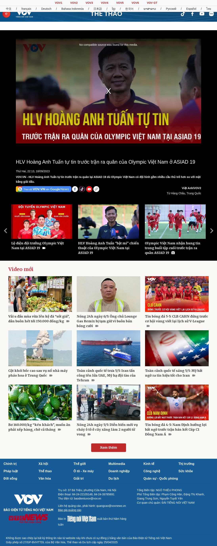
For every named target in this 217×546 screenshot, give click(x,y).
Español (191, 8)
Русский (171, 8)
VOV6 (135, 2)
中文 (8, 8)
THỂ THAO (106, 13)
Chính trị (10, 463)
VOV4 (104, 2)
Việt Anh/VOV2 (191, 188)
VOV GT (152, 2)
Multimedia (117, 463)
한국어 (129, 8)
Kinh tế (148, 463)
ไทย (208, 8)
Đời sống (10, 478)
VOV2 (73, 2)
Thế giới (80, 463)
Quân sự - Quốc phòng (160, 478)
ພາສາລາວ (150, 8)
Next (212, 231)
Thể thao (45, 471)
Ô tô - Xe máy (84, 471)
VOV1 (58, 2)
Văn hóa (45, 478)
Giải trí (79, 478)
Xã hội (43, 463)
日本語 (98, 8)
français (26, 8)
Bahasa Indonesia (72, 8)
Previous (5, 231)
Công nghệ (151, 471)
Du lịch (114, 478)
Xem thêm (108, 448)
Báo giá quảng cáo (69, 510)
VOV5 (119, 2)
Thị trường (186, 463)
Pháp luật (11, 471)
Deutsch (46, 8)
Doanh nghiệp (119, 471)
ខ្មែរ (113, 8)
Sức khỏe (186, 471)
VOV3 (89, 2)
